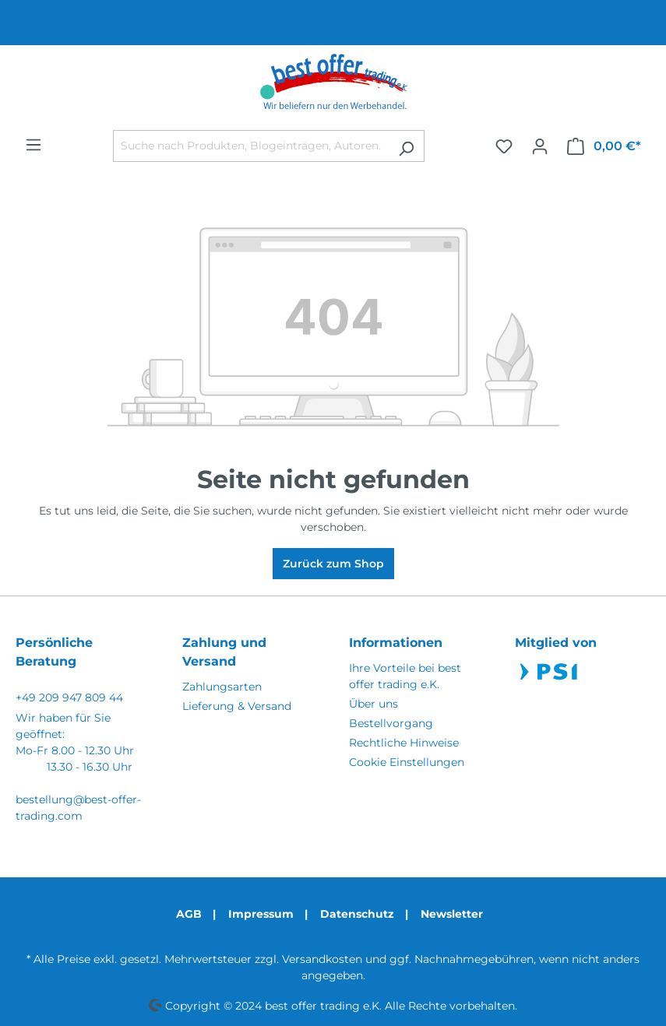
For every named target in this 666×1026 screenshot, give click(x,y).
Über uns (373, 704)
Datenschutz (357, 914)
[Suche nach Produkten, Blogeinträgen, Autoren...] (251, 146)
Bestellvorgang (391, 723)
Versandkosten (322, 959)
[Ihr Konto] (540, 146)
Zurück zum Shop (333, 564)
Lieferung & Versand (236, 706)
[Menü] (33, 145)
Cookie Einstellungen (406, 762)
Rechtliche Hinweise (404, 743)
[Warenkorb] (604, 146)
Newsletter (452, 914)
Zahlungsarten (222, 687)
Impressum (261, 914)
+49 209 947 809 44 (69, 697)
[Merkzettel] (504, 146)
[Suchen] (406, 146)
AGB (189, 914)
